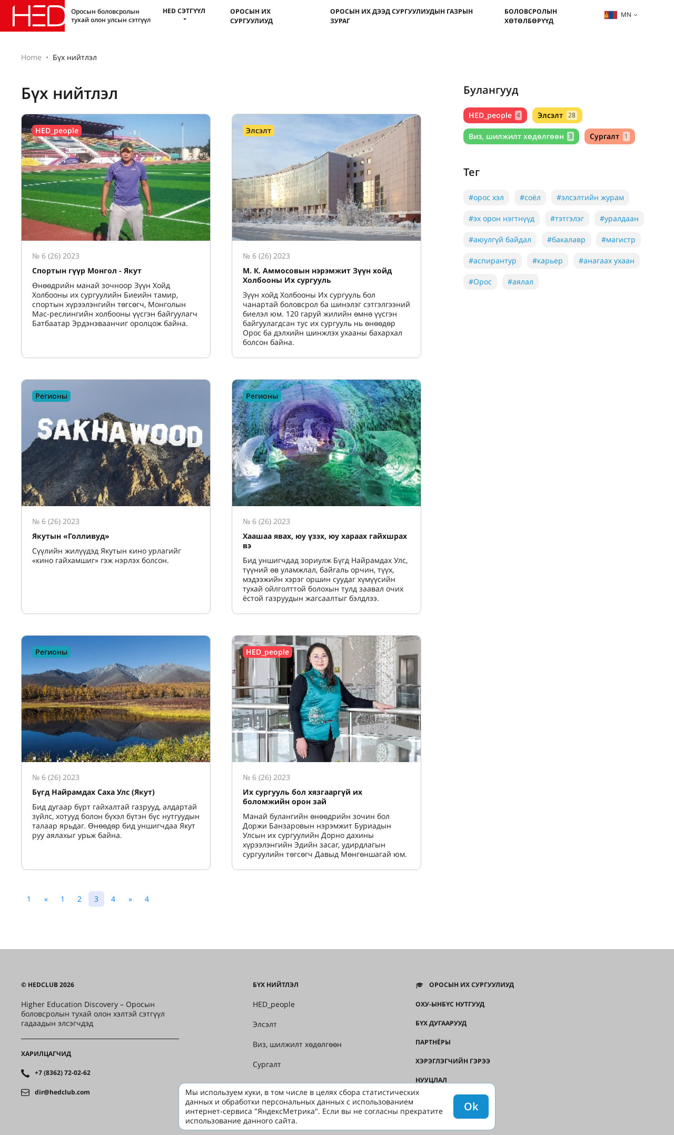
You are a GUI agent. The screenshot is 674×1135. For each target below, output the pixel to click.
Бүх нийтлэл (276, 985)
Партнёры (433, 1042)
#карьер (547, 260)
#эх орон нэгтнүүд (501, 218)
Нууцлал (431, 1080)
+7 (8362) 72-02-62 (63, 1073)
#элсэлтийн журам (590, 197)
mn (617, 14)
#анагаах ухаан (607, 260)
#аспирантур (493, 260)
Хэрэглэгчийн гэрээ (452, 1061)
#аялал (520, 282)
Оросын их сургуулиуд (251, 16)
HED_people (495, 115)
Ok (471, 1106)
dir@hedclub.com (62, 1092)
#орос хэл (486, 197)
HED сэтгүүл (184, 10)
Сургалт (609, 136)
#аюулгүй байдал (500, 239)
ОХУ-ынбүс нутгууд (449, 1004)
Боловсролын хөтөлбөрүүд (530, 16)
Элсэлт (557, 115)
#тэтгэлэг (567, 218)
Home (31, 57)
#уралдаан (619, 218)
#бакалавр (566, 239)
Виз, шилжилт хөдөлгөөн (521, 136)
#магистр (618, 239)
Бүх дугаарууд (441, 1023)
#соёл (530, 197)
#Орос (480, 282)
